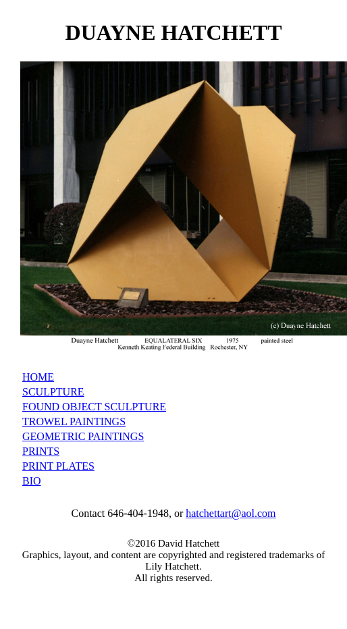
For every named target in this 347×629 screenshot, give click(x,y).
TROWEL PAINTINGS (74, 421)
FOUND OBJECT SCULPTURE (94, 406)
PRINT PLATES (58, 466)
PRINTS (40, 451)
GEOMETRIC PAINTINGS (83, 436)
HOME (38, 377)
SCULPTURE (53, 392)
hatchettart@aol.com (230, 513)
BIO (31, 481)
